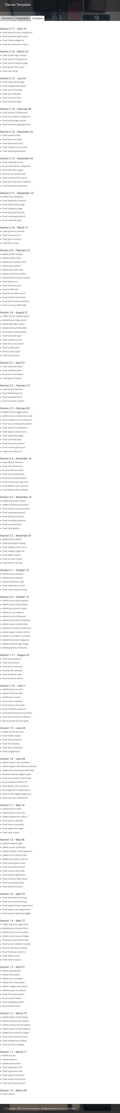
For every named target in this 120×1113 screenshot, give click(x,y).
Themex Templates (18, 5)
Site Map (71, 1108)
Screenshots (22, 18)
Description (7, 18)
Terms (62, 1108)
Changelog (37, 18)
